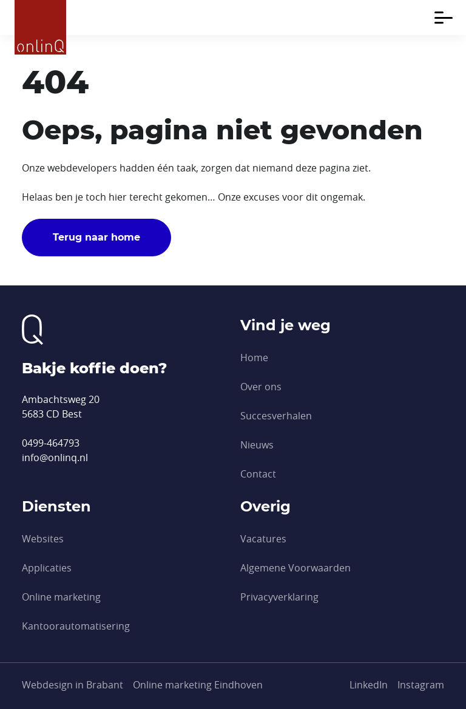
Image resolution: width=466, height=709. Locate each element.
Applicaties (47, 567)
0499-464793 (50, 443)
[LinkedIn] (369, 684)
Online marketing (61, 597)
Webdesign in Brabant (72, 684)
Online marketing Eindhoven (198, 684)
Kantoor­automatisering (76, 626)
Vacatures (263, 538)
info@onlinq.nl (55, 457)
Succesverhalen (276, 415)
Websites (43, 538)
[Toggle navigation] (443, 17)
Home (254, 357)
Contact (258, 474)
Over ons (261, 386)
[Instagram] (420, 684)
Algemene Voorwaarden (295, 567)
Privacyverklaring (279, 597)
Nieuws (257, 444)
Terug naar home (96, 237)
